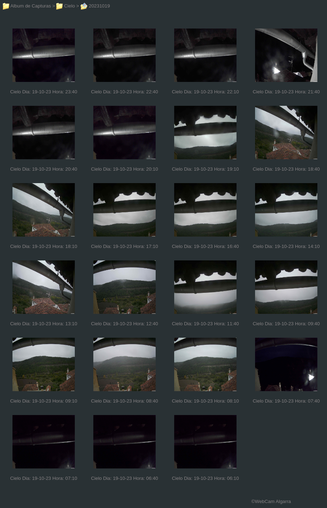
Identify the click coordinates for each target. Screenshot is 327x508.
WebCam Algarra (273, 501)
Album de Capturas (27, 6)
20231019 (95, 6)
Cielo (65, 6)
